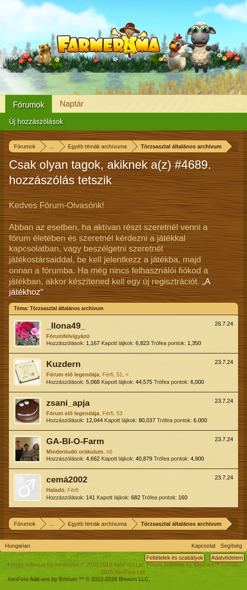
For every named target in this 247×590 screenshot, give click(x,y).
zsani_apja (68, 403)
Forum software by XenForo (76, 565)
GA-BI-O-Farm (75, 441)
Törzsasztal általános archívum (66, 308)
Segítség (231, 546)
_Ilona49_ (65, 326)
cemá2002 (66, 479)
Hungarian (17, 546)
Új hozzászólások (36, 121)
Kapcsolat (203, 546)
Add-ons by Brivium (78, 579)
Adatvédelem (227, 558)
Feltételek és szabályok (174, 558)
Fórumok (28, 105)
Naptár (71, 104)
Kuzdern (63, 364)
